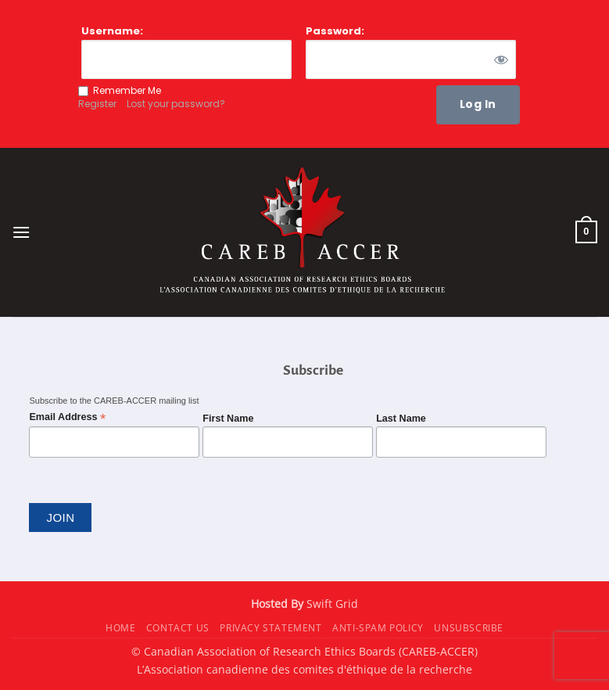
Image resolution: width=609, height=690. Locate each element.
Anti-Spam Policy (378, 627)
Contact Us (178, 627)
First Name (227, 418)
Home (120, 627)
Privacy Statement (270, 627)
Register (97, 103)
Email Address (67, 417)
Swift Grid (330, 603)
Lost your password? (176, 103)
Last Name (401, 418)
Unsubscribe (468, 627)
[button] (21, 232)
